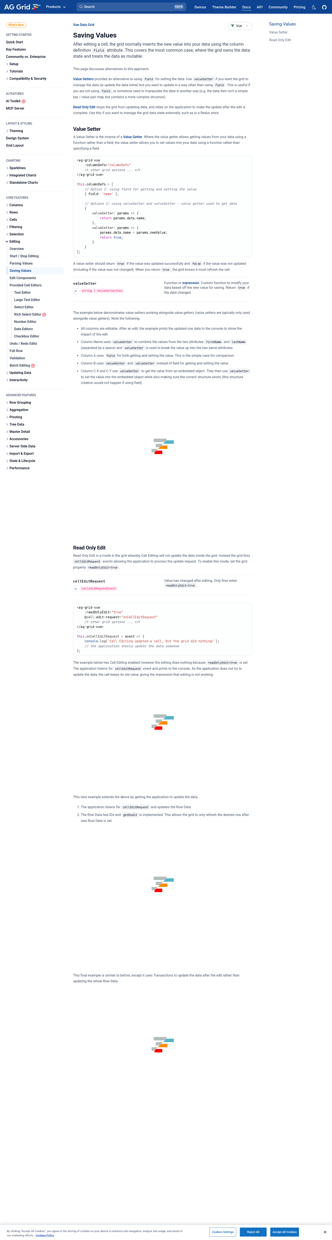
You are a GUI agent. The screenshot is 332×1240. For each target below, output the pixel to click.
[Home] (22, 7)
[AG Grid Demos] (200, 7)
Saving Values (282, 24)
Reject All (253, 1232)
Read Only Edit (84, 107)
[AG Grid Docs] (246, 7)
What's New (16, 25)
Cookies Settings (223, 1232)
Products (55, 7)
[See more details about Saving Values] (75, 290)
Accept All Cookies (285, 1232)
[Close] (325, 1232)
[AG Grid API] (260, 7)
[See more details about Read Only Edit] (75, 588)
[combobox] (240, 26)
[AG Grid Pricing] (299, 7)
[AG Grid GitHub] (324, 6)
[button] (131, 7)
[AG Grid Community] (278, 7)
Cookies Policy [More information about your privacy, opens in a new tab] (45, 1235)
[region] (166, 1232)
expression (190, 283)
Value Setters (83, 79)
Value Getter (132, 137)
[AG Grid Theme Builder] (224, 7)
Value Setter (278, 32)
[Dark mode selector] (313, 7)
